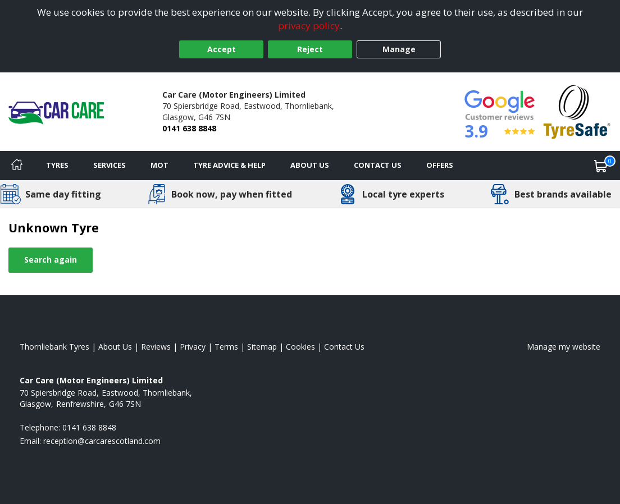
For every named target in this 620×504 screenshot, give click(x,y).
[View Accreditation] (577, 111)
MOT (159, 165)
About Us (309, 165)
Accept (221, 49)
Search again (50, 259)
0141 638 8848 (189, 128)
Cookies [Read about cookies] (300, 346)
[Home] (17, 165)
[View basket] (601, 165)
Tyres (57, 165)
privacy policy (309, 25)
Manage (399, 49)
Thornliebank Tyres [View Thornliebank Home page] (54, 346)
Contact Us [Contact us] (378, 165)
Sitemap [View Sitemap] (262, 346)
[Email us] (102, 441)
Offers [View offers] (439, 165)
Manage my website (563, 346)
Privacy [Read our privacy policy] (193, 346)
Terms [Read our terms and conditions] (226, 346)
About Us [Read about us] (115, 346)
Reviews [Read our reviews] (156, 346)
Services (109, 165)
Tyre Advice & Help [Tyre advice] (229, 165)
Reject (310, 49)
